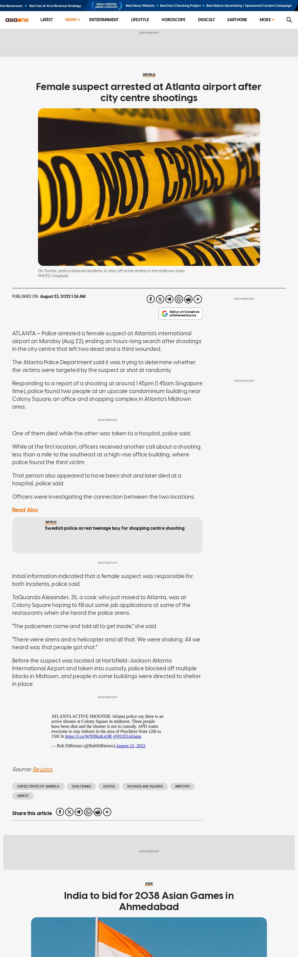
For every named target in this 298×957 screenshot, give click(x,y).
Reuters (42, 769)
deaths (109, 786)
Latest (47, 20)
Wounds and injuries (145, 786)
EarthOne (237, 20)
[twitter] (160, 299)
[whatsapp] (179, 299)
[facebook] (150, 299)
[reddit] (188, 299)
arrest (23, 796)
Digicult (206, 20)
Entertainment (103, 20)
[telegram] (169, 299)
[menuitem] (46, 20)
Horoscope (173, 20)
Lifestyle (140, 20)
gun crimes (81, 786)
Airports (182, 786)
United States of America (38, 786)
